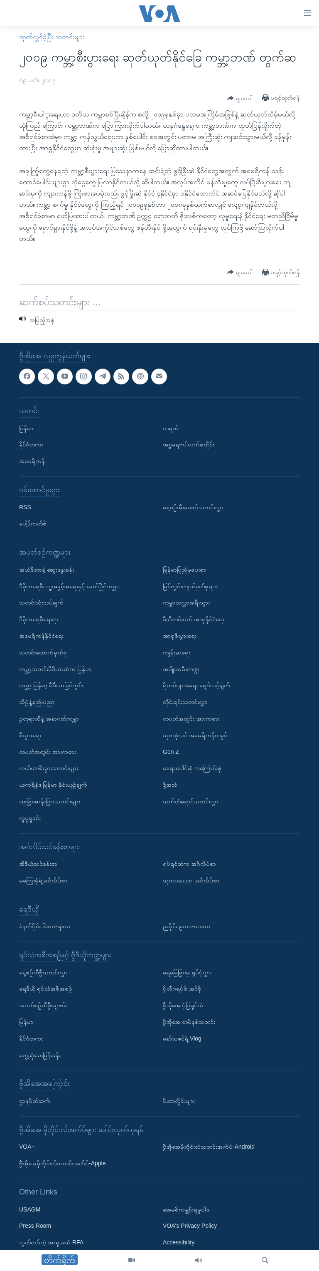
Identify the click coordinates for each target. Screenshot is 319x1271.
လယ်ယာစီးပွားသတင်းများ (48, 768)
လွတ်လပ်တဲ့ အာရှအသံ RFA (51, 1242)
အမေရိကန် (32, 461)
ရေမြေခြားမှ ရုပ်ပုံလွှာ (187, 972)
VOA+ (27, 1147)
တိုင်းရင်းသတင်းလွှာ (185, 702)
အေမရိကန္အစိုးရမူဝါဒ (186, 1209)
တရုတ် (170, 428)
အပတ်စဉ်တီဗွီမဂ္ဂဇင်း (43, 1005)
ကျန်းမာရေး (176, 652)
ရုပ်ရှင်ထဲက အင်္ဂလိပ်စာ (189, 863)
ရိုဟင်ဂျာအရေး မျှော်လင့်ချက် (196, 685)
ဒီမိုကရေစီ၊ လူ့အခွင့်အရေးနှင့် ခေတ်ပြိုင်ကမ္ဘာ (69, 586)
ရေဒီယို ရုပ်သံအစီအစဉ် (45, 989)
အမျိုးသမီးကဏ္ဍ (181, 669)
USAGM (29, 1209)
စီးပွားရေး (30, 735)
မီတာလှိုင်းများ (179, 1101)
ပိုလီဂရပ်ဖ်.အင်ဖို (182, 989)
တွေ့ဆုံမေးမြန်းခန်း (40, 1055)
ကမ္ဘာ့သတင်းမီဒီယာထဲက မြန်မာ (55, 669)
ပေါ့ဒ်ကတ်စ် (33, 523)
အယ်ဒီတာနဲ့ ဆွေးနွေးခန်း (46, 569)
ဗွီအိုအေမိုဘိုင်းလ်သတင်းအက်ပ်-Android (209, 1147)
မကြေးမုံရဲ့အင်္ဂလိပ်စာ (43, 880)
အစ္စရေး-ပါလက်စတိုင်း (188, 444)
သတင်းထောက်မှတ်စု (43, 652)
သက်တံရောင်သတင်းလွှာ (190, 801)
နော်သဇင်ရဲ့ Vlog (182, 1038)
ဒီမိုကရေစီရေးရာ (38, 619)
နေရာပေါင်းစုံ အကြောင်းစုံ (192, 768)
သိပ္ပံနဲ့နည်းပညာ (37, 702)
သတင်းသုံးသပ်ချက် (41, 602)
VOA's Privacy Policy (190, 1226)
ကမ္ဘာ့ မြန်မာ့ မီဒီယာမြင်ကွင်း (51, 685)
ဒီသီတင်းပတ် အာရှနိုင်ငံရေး (193, 619)
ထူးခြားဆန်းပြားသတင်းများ (49, 801)
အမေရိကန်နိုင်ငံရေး (41, 635)
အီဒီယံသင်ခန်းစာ (38, 863)
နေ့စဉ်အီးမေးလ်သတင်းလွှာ (193, 507)
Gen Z (171, 751)
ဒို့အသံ (170, 784)
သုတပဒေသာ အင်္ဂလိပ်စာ (191, 880)
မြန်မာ (26, 428)
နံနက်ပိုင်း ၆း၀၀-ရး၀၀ (44, 926)
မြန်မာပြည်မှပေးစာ (184, 569)
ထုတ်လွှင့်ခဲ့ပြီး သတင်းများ (51, 36)
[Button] (240, 98)
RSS (25, 507)
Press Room (35, 1226)
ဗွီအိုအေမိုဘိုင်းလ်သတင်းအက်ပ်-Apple (62, 1163)
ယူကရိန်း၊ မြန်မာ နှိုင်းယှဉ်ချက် (53, 784)
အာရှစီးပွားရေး (179, 635)
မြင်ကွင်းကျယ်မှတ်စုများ (190, 586)
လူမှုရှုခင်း (30, 818)
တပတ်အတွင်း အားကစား (47, 751)
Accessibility (178, 1242)
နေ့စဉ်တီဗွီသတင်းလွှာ (43, 972)
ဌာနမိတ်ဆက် (34, 1101)
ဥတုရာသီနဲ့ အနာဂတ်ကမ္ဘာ (49, 718)
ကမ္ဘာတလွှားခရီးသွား (186, 602)
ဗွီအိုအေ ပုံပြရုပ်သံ (183, 1005)
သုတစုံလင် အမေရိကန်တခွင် (195, 735)
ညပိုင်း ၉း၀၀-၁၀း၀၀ (186, 926)
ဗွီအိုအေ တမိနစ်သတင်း (189, 1021)
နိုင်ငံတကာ (31, 444)
